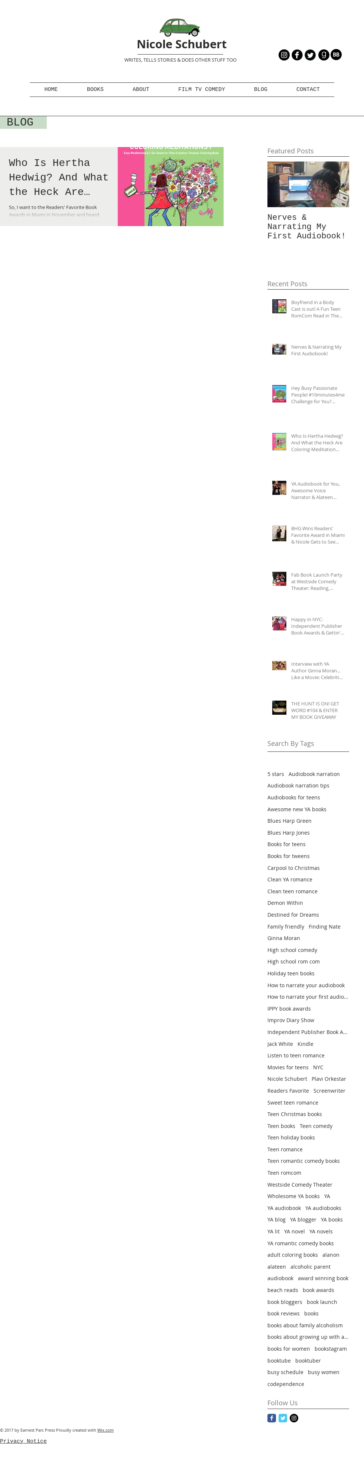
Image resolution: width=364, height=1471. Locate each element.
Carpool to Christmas (293, 867)
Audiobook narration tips (298, 785)
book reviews (283, 1313)
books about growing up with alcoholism (308, 1336)
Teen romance (285, 1149)
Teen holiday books (291, 1137)
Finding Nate (325, 926)
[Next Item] (337, 184)
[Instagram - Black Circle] (284, 55)
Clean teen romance (292, 891)
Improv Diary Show (290, 1020)
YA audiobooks (323, 1207)
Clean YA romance (289, 879)
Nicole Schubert (182, 44)
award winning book (323, 1278)
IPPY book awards (289, 1008)
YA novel (294, 1231)
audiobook (280, 1278)
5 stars (275, 773)
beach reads (282, 1290)
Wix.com (105, 1430)
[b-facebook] (297, 55)
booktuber (308, 1360)
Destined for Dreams (293, 914)
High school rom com (293, 961)
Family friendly (285, 926)
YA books (332, 1219)
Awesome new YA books (296, 809)
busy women (323, 1372)
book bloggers (284, 1301)
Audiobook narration (314, 773)
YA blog (276, 1219)
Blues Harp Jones (288, 832)
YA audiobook (284, 1207)
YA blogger (303, 1219)
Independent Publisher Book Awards (308, 1031)
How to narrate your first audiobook (308, 996)
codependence (285, 1383)
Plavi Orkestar (329, 1078)
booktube (279, 1360)
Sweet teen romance (292, 1102)
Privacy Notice (23, 1441)
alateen (276, 1266)
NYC (318, 1067)
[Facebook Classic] (271, 1418)
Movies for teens (288, 1067)
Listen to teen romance (296, 1055)
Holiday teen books (291, 973)
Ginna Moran (283, 938)
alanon (330, 1254)
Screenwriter (329, 1090)
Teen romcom (284, 1172)
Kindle (305, 1043)
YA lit (273, 1231)
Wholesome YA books (293, 1196)
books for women (288, 1348)
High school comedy (292, 949)
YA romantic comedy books (300, 1243)
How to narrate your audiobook (306, 985)
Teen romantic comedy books (303, 1160)
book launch (322, 1301)
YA (327, 1196)
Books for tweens (288, 856)
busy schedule (285, 1372)
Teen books (281, 1125)
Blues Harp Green (289, 820)
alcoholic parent (310, 1266)
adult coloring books (292, 1254)
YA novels (321, 1231)
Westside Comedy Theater (299, 1184)
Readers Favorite (288, 1090)
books (311, 1313)
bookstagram (331, 1348)
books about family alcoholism (305, 1325)
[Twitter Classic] (283, 1418)
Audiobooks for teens (293, 797)
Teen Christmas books (294, 1114)
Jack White (280, 1043)
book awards (318, 1290)
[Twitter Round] (310, 55)
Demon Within (285, 902)
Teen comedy (316, 1125)
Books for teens (286, 844)
